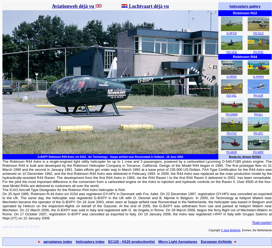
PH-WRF (258, 152)
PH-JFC (258, 133)
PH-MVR (231, 152)
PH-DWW (231, 114)
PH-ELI (258, 114)
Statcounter (262, 222)
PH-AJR (258, 95)
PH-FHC (258, 52)
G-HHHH (258, 76)
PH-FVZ (231, 133)
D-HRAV (232, 76)
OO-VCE (231, 52)
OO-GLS (258, 33)
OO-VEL (232, 95)
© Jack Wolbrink (230, 230)
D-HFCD (231, 33)
